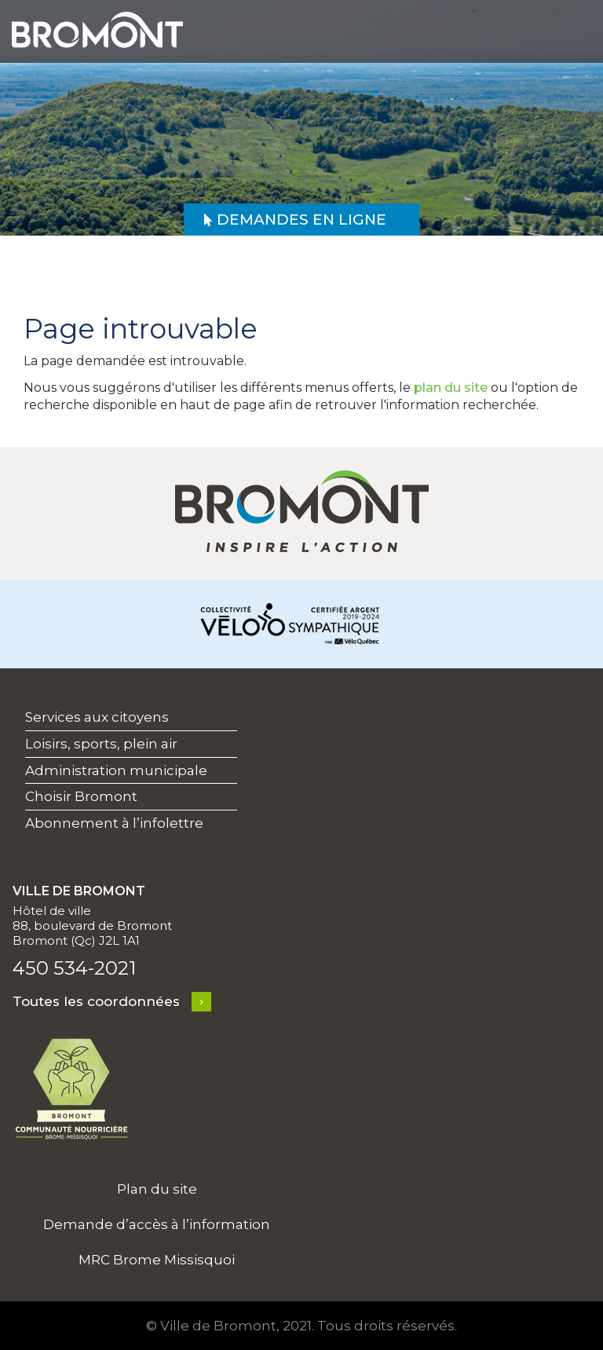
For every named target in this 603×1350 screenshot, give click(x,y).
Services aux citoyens (97, 717)
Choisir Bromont (81, 796)
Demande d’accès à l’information (156, 1224)
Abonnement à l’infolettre (114, 823)
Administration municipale (116, 770)
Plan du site (157, 1189)
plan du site (451, 387)
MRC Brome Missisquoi (157, 1260)
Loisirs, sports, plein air (101, 744)
